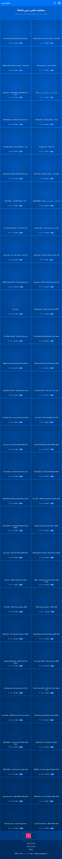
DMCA (31, 849)
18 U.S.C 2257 (31, 846)
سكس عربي (26, 853)
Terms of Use (31, 843)
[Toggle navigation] (59, 3)
